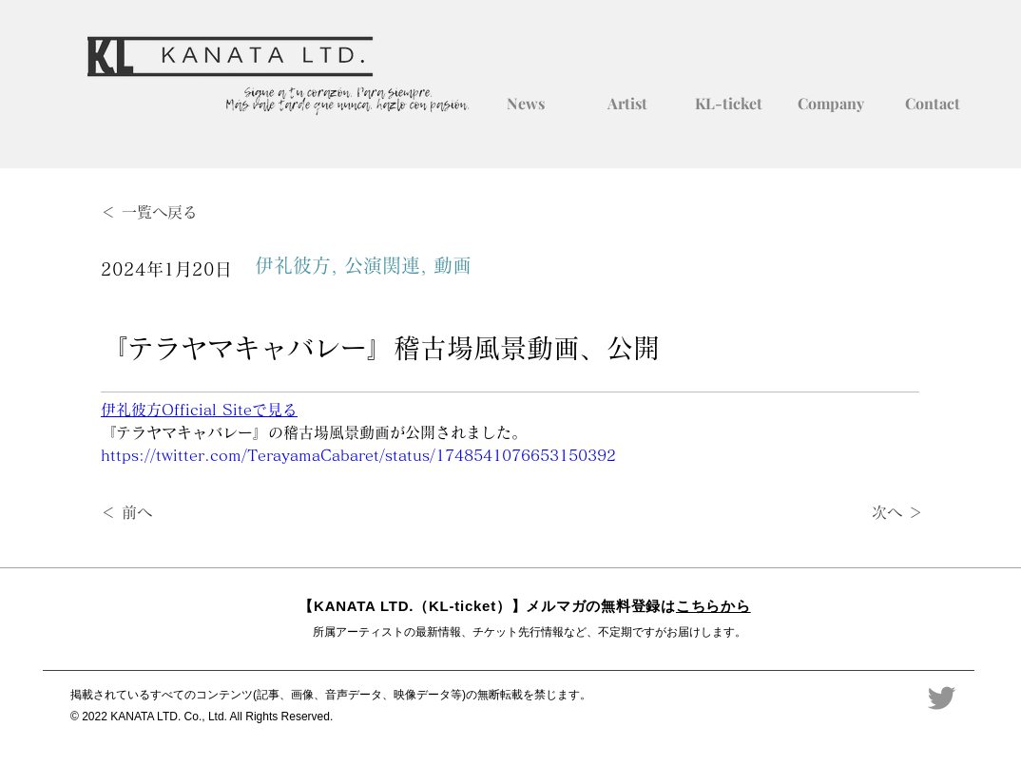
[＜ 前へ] (163, 513)
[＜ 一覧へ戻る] (163, 212)
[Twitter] (941, 698)
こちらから (713, 606)
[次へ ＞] (875, 513)
